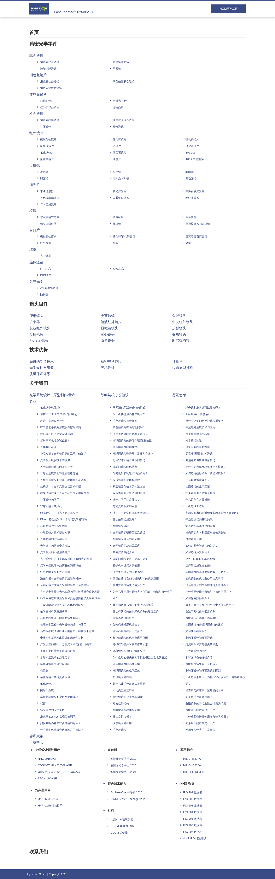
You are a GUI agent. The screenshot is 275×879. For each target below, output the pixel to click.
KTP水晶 (45, 268)
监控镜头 (36, 334)
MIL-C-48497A (192, 758)
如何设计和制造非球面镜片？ (130, 473)
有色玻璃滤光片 (49, 197)
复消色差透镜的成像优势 (200, 460)
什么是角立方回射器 (197, 499)
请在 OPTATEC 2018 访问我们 (58, 414)
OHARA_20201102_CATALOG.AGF (59, 771)
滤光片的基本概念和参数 (200, 525)
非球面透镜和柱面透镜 (199, 637)
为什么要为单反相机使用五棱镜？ (205, 466)
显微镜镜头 (109, 328)
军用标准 (186, 750)
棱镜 (32, 211)
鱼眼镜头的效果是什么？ (200, 710)
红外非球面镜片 (49, 107)
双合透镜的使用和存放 (126, 479)
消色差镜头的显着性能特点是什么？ (207, 585)
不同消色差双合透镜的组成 (129, 407)
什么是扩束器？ (122, 716)
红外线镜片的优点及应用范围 (130, 637)
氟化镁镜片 (47, 159)
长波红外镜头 (39, 328)
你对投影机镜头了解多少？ (129, 585)
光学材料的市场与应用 (53, 539)
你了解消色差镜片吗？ (199, 696)
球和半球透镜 (48, 68)
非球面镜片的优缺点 (125, 466)
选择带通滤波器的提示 (199, 565)
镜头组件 (38, 303)
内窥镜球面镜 (121, 62)
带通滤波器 (47, 191)
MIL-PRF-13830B (193, 771)
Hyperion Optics (37, 874)
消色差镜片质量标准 (125, 420)
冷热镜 (44, 171)
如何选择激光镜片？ (197, 552)
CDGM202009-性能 (122, 826)
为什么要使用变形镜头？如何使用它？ (208, 591)
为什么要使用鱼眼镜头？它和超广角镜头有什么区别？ (142, 595)
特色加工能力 (117, 783)
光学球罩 (45, 255)
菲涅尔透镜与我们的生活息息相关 (133, 604)
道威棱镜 (118, 217)
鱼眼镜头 (179, 316)
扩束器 (34, 322)
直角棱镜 (190, 217)
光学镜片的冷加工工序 (126, 545)
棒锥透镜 (118, 126)
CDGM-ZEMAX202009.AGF (55, 765)
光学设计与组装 (41, 368)
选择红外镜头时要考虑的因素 (130, 644)
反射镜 (34, 165)
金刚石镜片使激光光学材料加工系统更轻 (64, 585)
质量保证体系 (39, 374)
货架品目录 (43, 790)
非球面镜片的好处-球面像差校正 (132, 440)
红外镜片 (36, 133)
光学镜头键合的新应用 (126, 539)
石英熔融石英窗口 (196, 236)
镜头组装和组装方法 (197, 447)
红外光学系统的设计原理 (55, 571)
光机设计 (108, 368)
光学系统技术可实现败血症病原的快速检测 (66, 558)
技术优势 (38, 349)
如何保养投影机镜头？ (126, 624)
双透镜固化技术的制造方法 (129, 486)
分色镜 (117, 171)
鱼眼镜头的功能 (122, 677)
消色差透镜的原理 (196, 650)
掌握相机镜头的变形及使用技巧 (59, 696)
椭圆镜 (189, 171)
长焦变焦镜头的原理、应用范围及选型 (63, 479)
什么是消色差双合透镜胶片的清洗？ (62, 729)
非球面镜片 (38, 94)
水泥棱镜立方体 (49, 217)
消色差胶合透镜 (49, 62)
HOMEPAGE (228, 8)
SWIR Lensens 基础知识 (200, 558)
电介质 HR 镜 (121, 178)
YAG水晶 (118, 268)
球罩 (32, 249)
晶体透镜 (36, 262)
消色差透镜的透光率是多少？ (130, 433)
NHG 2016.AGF (47, 758)
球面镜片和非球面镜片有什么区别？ (207, 571)
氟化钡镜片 (47, 146)
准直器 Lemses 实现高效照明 (58, 716)
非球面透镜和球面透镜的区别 (203, 670)
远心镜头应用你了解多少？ (129, 650)
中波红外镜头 (182, 322)
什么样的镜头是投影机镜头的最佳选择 (136, 611)
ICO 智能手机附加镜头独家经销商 (60, 427)
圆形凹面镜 (47, 690)
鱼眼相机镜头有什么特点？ (201, 664)
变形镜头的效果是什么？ (200, 723)
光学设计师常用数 (47, 750)
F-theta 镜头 (38, 340)
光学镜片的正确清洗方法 (55, 552)
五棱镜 (117, 223)
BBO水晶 (45, 275)
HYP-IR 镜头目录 (48, 798)
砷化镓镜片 (119, 139)
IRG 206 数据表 (194, 159)
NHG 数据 (187, 783)
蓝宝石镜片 (119, 152)
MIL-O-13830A (192, 765)
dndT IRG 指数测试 (194, 838)
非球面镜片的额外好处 (126, 447)
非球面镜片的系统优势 (53, 525)
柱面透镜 (36, 114)
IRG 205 (190, 152)
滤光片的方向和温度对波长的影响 (205, 532)
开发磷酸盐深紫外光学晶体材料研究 (62, 604)
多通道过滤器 (121, 197)
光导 (115, 243)
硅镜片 (117, 159)
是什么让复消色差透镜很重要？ (204, 420)
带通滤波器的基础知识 (199, 519)
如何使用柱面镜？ (196, 631)
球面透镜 (36, 56)
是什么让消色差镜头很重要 (129, 683)
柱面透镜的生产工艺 (197, 486)
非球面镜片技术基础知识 (55, 532)
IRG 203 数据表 (192, 805)
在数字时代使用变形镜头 (200, 611)
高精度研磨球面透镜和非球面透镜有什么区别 (212, 512)
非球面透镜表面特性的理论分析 (59, 473)
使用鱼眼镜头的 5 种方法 (128, 571)
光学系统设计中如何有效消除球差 (60, 565)
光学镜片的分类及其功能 (128, 696)
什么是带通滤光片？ (125, 519)
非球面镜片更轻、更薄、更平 (130, 558)
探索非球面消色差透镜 (199, 453)
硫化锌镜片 (192, 146)
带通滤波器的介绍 (123, 552)
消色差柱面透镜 (49, 81)
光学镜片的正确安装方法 (55, 545)
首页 (34, 32)
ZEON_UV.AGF (47, 778)
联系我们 (38, 851)
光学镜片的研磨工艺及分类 (129, 532)
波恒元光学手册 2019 (123, 758)
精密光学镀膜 (111, 362)
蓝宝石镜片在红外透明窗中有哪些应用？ (209, 604)
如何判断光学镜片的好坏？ (201, 545)
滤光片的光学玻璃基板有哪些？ (132, 512)
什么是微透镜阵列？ (197, 479)
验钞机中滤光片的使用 (126, 565)
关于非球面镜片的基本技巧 (56, 466)
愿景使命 (179, 395)
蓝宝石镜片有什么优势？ (128, 631)
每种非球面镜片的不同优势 (129, 460)
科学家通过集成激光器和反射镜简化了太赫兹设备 (70, 598)
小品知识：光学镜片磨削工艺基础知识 (63, 453)
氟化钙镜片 (47, 152)
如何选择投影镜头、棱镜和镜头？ (205, 473)
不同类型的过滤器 (123, 690)
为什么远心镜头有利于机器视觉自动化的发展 (140, 657)
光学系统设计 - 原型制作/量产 (52, 395)
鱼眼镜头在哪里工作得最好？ (203, 618)
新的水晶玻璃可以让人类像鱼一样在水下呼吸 (67, 631)
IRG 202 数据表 (192, 798)
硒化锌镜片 (192, 139)
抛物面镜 (118, 107)
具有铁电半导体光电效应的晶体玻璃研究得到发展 (70, 591)
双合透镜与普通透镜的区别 (129, 493)
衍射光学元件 (121, 100)
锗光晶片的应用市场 (52, 710)
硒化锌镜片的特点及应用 (55, 677)
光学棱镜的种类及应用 (126, 710)
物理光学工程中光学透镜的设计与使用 (63, 624)
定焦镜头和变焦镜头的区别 (201, 644)
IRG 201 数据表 (192, 792)
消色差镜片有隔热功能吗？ (129, 427)
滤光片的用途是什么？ (126, 499)
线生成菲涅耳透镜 (123, 120)
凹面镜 (44, 178)
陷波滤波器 (192, 197)
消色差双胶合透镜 (51, 88)
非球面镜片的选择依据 (126, 664)
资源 (32, 401)
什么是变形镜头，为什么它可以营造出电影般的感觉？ (215, 680)
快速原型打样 (182, 368)
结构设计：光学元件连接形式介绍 (60, 486)
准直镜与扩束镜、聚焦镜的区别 (204, 690)
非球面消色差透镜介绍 (199, 657)
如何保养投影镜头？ (197, 598)
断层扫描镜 (181, 340)
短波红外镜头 (111, 322)
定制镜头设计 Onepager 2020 (128, 798)
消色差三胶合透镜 (123, 81)
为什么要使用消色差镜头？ (129, 414)
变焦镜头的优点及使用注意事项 (204, 578)
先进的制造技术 (41, 362)
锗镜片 (117, 146)
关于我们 (38, 383)
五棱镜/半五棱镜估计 (198, 414)
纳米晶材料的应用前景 (53, 611)
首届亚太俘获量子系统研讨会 (57, 650)
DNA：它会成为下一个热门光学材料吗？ (64, 519)
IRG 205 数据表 (192, 818)
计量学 (177, 362)
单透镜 (117, 68)
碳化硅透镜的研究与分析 (55, 664)
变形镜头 (36, 316)
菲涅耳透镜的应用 (123, 618)
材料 (111, 810)
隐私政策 (36, 736)
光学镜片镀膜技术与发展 (55, 460)
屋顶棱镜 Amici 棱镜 (197, 223)
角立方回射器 (48, 223)
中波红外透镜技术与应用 (200, 427)
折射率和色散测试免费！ (55, 440)
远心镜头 (108, 334)
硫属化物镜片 (48, 139)
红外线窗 (45, 243)
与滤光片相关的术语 (125, 506)
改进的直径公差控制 (52, 420)
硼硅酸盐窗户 (48, 236)
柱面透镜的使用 (49, 499)
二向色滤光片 (48, 204)
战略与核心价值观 (115, 395)
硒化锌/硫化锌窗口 (124, 236)
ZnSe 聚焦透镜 (49, 287)
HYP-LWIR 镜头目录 (50, 805)
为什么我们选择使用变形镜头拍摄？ (207, 716)
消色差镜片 (38, 75)
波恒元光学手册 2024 (123, 771)
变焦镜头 (179, 334)
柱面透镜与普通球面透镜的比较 (204, 624)
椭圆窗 (44, 670)
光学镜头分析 (121, 525)
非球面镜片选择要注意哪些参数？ (133, 453)
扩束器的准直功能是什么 (200, 493)
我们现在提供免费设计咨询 (56, 433)
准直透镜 (108, 316)
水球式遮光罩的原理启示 (55, 657)
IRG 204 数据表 (192, 812)
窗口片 (34, 230)
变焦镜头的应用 (122, 723)
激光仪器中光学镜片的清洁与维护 (60, 578)
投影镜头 (179, 328)
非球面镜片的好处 (51, 506)
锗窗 (188, 243)
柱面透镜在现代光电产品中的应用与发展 (64, 493)
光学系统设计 (48, 447)
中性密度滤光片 (194, 191)
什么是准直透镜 (194, 506)
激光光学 (36, 281)
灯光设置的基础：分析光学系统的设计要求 (66, 644)
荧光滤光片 (119, 191)
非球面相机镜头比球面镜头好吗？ (60, 618)
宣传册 (112, 750)
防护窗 (44, 294)
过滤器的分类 (193, 539)
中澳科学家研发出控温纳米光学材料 (62, 637)
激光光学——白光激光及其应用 (59, 512)
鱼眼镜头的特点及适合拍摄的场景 (205, 703)
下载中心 (36, 742)
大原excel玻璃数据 (121, 819)
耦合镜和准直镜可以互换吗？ (203, 407)
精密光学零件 (43, 43)
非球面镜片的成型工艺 (126, 670)
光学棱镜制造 (193, 440)
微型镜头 (108, 340)
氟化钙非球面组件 (51, 407)
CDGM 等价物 (119, 832)
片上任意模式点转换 (197, 433)
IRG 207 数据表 (192, 831)
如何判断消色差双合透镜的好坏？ (60, 723)
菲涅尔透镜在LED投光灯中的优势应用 (136, 578)
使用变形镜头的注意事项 (200, 729)
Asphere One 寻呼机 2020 (126, 792)
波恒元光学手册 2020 (123, 765)
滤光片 (34, 185)
